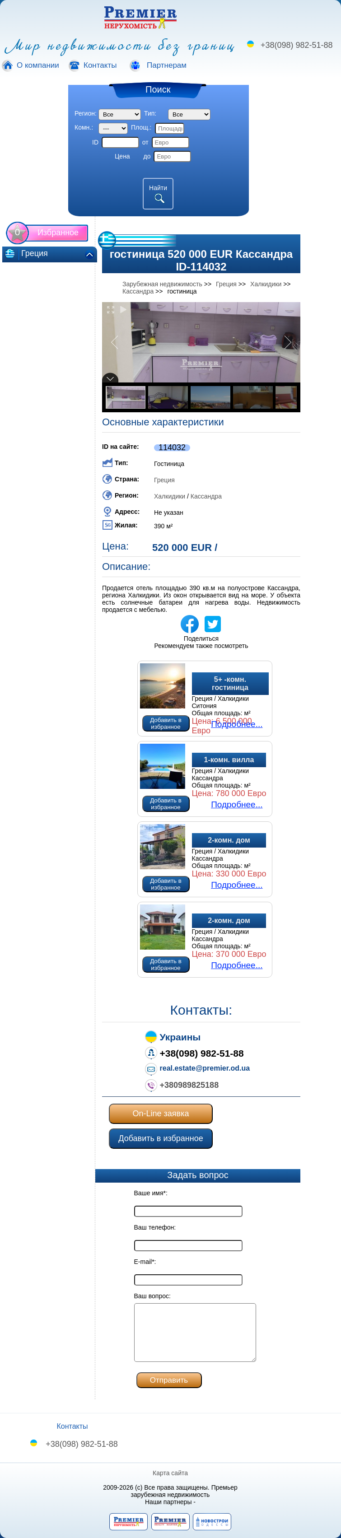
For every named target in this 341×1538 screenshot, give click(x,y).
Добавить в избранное (166, 723)
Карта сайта (170, 1473)
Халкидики (169, 496)
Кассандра (206, 496)
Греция (164, 480)
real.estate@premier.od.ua (205, 1068)
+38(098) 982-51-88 (297, 45)
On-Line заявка (161, 1113)
